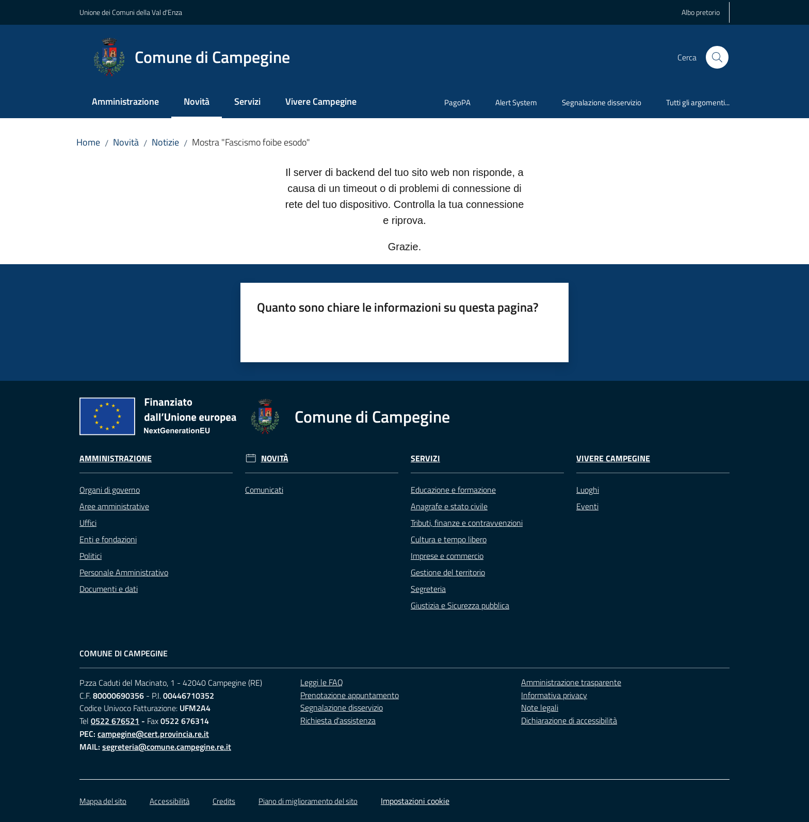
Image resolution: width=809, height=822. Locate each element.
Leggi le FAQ (321, 682)
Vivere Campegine (613, 458)
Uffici (87, 523)
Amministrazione (115, 458)
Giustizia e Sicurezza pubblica (460, 605)
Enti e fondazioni (108, 539)
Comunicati (264, 489)
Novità (126, 142)
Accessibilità (169, 801)
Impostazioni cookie (415, 801)
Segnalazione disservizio (341, 707)
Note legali (539, 707)
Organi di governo (109, 489)
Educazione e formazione (453, 489)
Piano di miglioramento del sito (308, 801)
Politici (90, 556)
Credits (224, 801)
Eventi (587, 506)
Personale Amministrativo (123, 572)
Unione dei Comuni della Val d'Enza (130, 12)
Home (88, 142)
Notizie (165, 142)
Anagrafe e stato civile (449, 506)
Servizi (425, 458)
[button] (717, 57)
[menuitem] (125, 102)
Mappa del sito (102, 801)
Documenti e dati (108, 589)
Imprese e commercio (447, 556)
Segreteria (428, 589)
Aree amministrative (114, 506)
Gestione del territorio (448, 572)
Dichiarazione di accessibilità (569, 720)
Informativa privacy (554, 695)
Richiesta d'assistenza (338, 720)
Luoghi (587, 489)
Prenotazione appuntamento (349, 695)
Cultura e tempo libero (449, 539)
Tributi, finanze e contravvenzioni (467, 523)
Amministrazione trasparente (571, 682)
